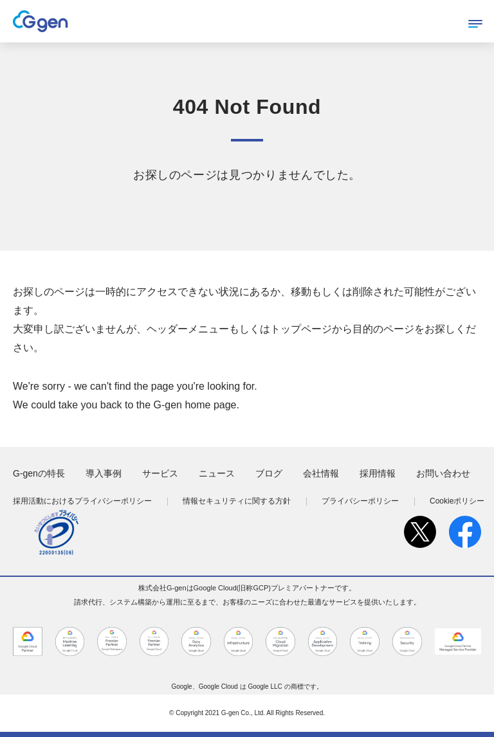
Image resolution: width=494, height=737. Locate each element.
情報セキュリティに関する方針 (237, 500)
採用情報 (378, 473)
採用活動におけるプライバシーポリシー (82, 500)
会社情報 (321, 473)
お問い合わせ (443, 473)
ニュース (217, 473)
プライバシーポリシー (360, 500)
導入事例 (104, 473)
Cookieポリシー (457, 500)
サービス (160, 473)
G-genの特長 (39, 473)
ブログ (268, 473)
